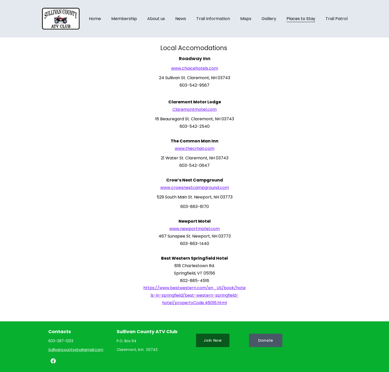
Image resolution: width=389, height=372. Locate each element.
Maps (245, 19)
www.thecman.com (194, 148)
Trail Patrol (337, 19)
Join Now (212, 340)
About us (156, 19)
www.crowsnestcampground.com (194, 187)
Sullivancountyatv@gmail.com (75, 349)
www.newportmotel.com (194, 229)
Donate (265, 340)
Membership (124, 19)
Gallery (269, 19)
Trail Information (213, 19)
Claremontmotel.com (194, 109)
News (180, 19)
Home (95, 19)
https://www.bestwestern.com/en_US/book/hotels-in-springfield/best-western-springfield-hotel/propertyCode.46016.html (194, 295)
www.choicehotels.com (194, 68)
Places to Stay (300, 19)
